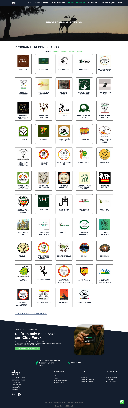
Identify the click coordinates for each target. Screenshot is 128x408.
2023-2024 (64, 51)
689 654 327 (76, 362)
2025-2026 (48, 51)
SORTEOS (120, 3)
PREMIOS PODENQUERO (108, 3)
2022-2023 (72, 51)
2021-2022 (80, 51)
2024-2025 (56, 51)
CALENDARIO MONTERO (58, 3)
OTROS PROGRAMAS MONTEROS (31, 314)
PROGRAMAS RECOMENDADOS (76, 3)
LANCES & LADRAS (93, 3)
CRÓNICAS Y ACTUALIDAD (42, 3)
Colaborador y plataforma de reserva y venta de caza (49, 363)
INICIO (29, 3)
